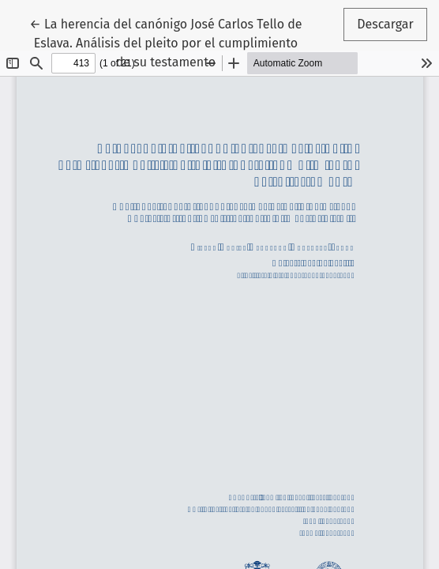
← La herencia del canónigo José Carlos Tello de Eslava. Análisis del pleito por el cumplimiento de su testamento (165, 42)
